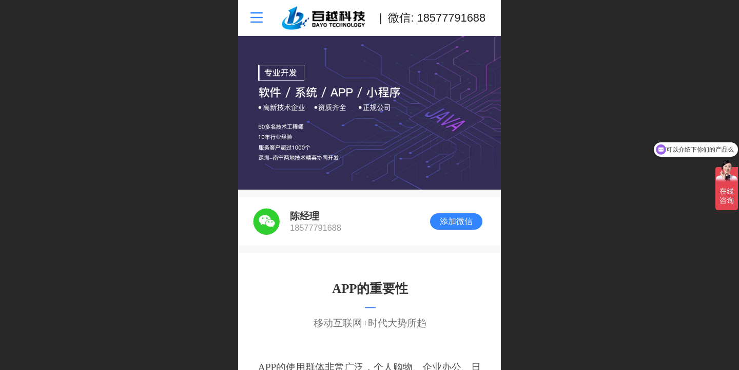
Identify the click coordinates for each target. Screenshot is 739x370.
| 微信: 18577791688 (432, 17)
